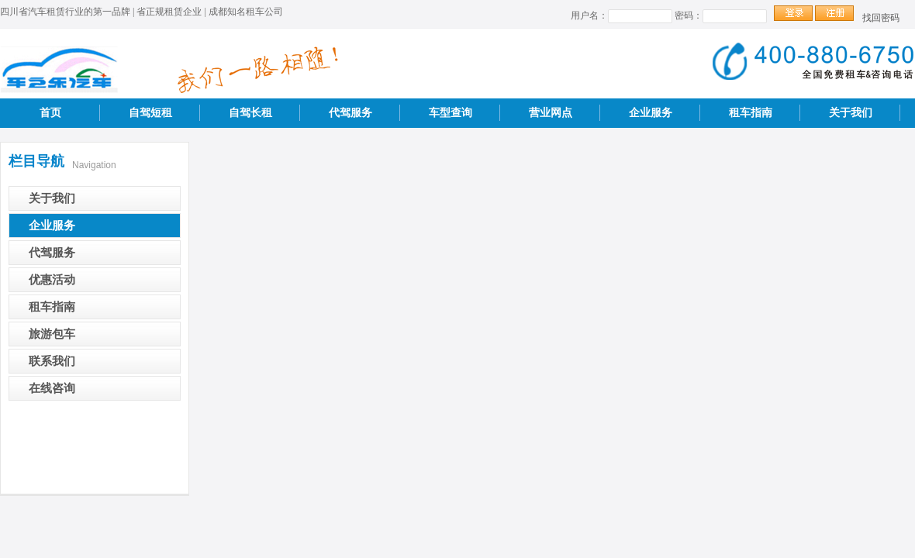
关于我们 (850, 113)
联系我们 (52, 361)
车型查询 (450, 113)
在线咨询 (52, 388)
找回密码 (880, 17)
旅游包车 (52, 334)
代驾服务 (350, 113)
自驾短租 (150, 113)
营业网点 (550, 113)
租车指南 (750, 113)
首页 (50, 113)
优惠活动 (52, 280)
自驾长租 (250, 113)
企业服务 (650, 113)
